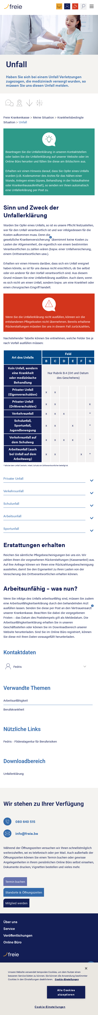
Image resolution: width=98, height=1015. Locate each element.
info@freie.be (20, 833)
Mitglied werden (16, 903)
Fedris (17, 666)
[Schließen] (86, 968)
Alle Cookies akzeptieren (66, 992)
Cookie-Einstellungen (67, 979)
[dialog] (49, 988)
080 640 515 (19, 821)
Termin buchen (15, 881)
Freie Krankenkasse (16, 117)
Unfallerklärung (13, 773)
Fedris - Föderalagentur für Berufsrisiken (30, 741)
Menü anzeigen (92, 6)
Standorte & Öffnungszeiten (23, 892)
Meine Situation (43, 117)
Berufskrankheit (13, 709)
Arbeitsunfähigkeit (15, 700)
